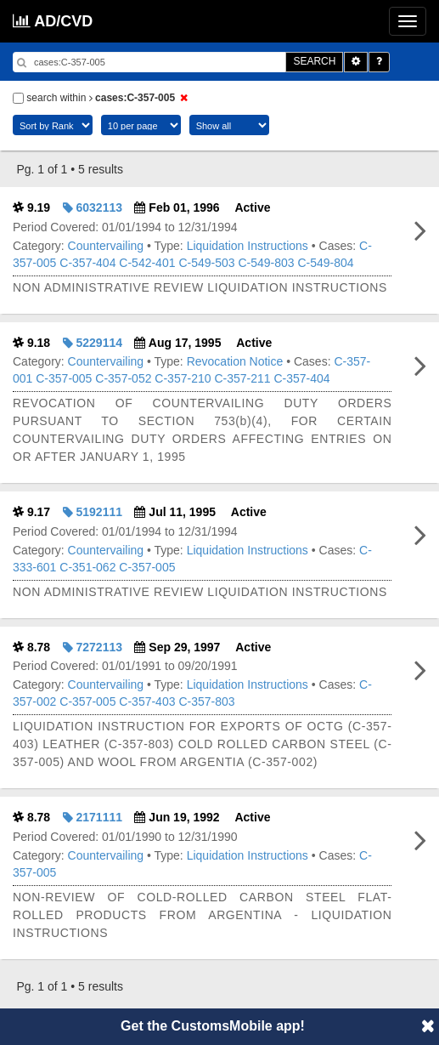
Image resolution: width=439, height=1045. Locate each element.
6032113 (92, 207)
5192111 (92, 512)
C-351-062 (87, 567)
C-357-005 (64, 378)
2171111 (92, 817)
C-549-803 (266, 263)
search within (103, 98)
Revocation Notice (235, 361)
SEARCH (314, 61)
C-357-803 (206, 701)
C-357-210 (183, 378)
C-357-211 (242, 378)
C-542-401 (147, 263)
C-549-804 (325, 263)
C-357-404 (87, 263)
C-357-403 (147, 701)
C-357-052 (123, 378)
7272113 (92, 647)
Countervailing (106, 246)
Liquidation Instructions (247, 246)
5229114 (92, 342)
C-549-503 (206, 263)
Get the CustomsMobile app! (213, 1026)
